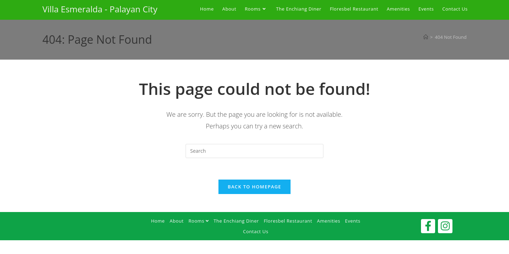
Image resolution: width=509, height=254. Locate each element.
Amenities (328, 221)
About (177, 221)
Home (158, 221)
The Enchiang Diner (236, 221)
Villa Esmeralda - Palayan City (99, 9)
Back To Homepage (254, 186)
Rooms (198, 221)
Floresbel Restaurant (288, 221)
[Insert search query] (254, 151)
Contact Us (255, 231)
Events (352, 221)
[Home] (425, 37)
